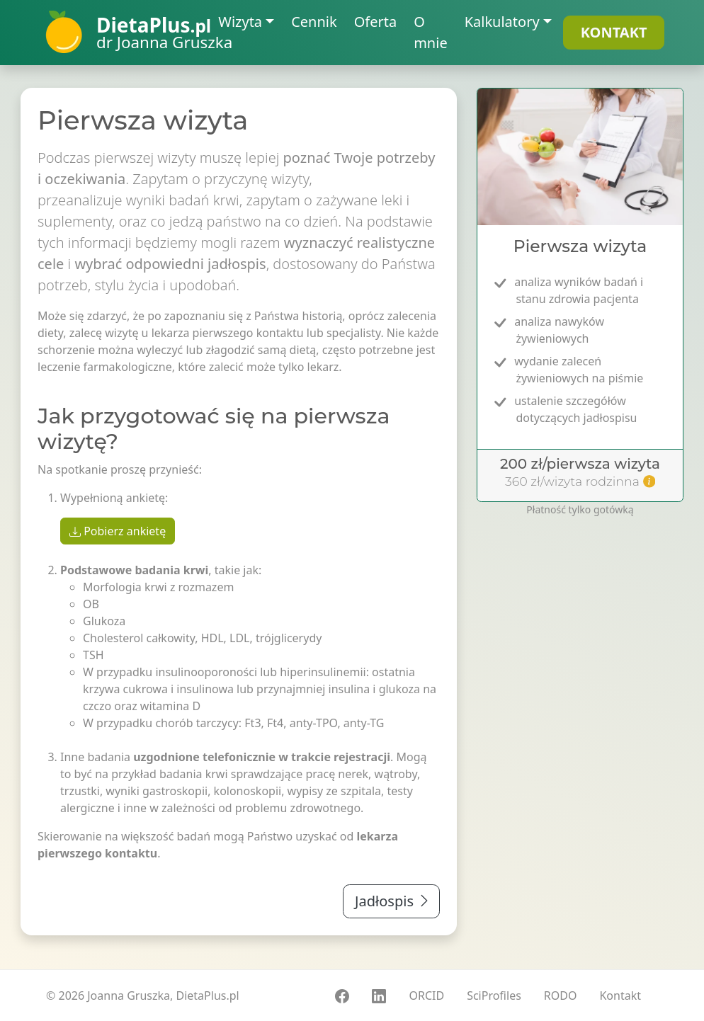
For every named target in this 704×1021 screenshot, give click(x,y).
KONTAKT (614, 32)
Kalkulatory (502, 21)
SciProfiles (494, 995)
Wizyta (240, 21)
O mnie (431, 32)
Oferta (375, 21)
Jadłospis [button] (393, 901)
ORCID (426, 995)
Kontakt (620, 995)
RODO (560, 995)
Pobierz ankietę (117, 531)
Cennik (313, 21)
